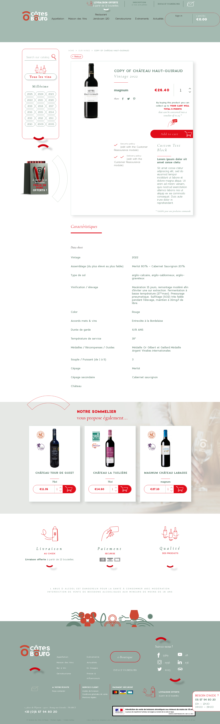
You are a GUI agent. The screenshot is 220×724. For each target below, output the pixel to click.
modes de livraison (90, 691)
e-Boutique (125, 657)
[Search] (40, 57)
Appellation (57, 18)
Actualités (158, 18)
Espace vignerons (125, 670)
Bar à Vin (61, 668)
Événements (142, 18)
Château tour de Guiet (54, 472)
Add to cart (169, 134)
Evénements (93, 657)
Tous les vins (41, 77)
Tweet (128, 98)
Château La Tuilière (110, 472)
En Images (92, 668)
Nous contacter (58, 691)
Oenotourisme (123, 18)
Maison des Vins (77, 18)
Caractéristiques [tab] (84, 226)
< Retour (76, 56)
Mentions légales (89, 697)
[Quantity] (180, 90)
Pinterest (133, 98)
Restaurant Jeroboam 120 (101, 16)
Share (122, 98)
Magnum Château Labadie (165, 472)
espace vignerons (169, 4)
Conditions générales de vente (95, 694)
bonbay (71, 720)
